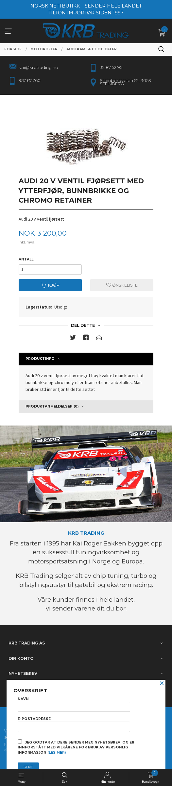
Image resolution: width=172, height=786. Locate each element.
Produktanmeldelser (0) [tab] (52, 406)
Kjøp (50, 285)
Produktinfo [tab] (40, 359)
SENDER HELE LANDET (113, 6)
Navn (74, 704)
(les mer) (56, 752)
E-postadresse (74, 724)
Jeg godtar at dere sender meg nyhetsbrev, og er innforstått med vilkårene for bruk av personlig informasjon (76, 747)
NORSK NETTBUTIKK (55, 6)
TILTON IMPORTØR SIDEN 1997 (86, 13)
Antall (26, 259)
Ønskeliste (122, 285)
